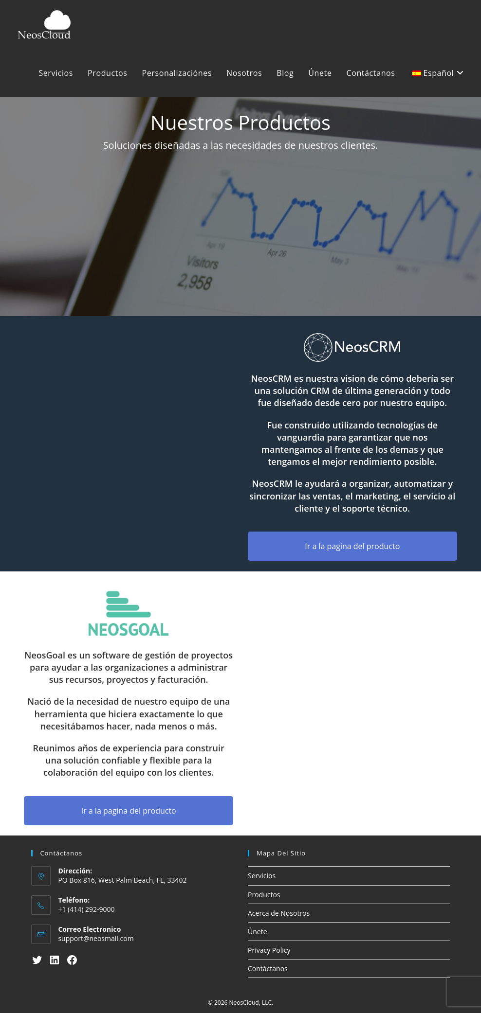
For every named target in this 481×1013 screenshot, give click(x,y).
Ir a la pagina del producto (352, 546)
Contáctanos (268, 968)
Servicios (262, 875)
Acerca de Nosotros (279, 913)
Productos (264, 894)
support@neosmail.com (95, 938)
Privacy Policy (269, 950)
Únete (257, 931)
